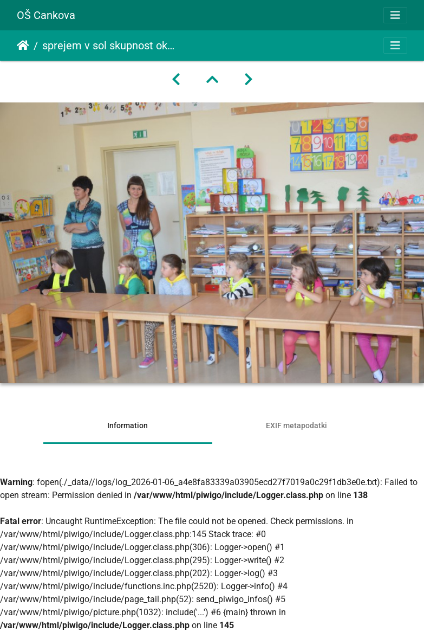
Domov (23, 45)
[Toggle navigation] (395, 15)
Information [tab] (127, 425)
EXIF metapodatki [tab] (296, 425)
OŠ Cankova (46, 15)
